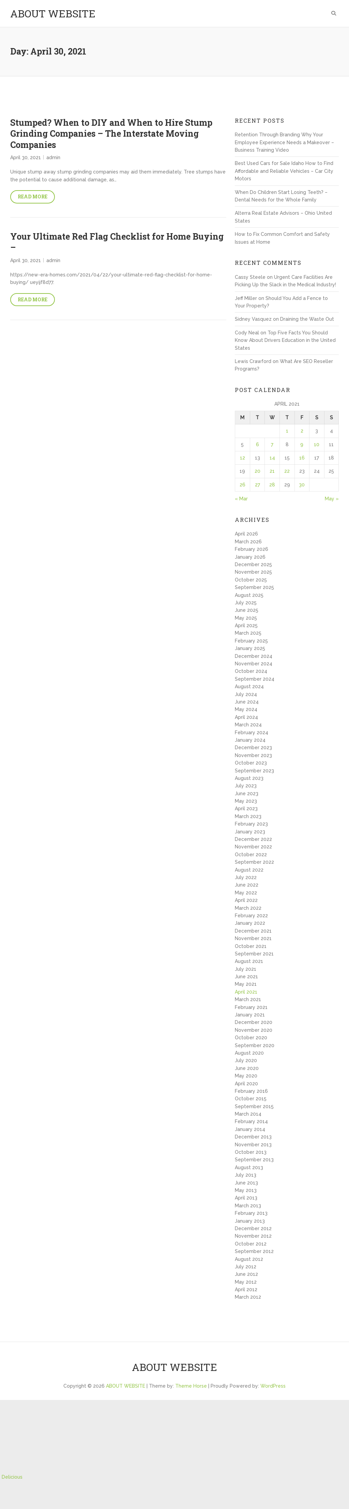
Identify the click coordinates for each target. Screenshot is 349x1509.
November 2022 (253, 846)
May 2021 (246, 984)
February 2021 (251, 1007)
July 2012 (245, 1266)
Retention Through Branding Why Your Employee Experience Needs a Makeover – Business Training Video (284, 142)
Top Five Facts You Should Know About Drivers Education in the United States (285, 340)
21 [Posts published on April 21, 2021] (272, 471)
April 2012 (246, 1289)
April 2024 (246, 717)
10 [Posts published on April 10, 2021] (316, 444)
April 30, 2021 (25, 157)
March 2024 (248, 724)
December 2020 (253, 1022)
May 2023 (246, 801)
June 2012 (246, 1274)
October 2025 (251, 580)
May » (332, 498)
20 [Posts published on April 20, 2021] (257, 471)
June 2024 (247, 702)
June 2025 (246, 610)
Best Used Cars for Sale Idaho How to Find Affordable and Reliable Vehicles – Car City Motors (284, 171)
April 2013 (246, 1198)
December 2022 (253, 839)
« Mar (241, 498)
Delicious (12, 1477)
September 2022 (254, 862)
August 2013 (249, 1167)
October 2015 (251, 1098)
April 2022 (246, 900)
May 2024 (246, 709)
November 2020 (253, 1030)
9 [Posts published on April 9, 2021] (301, 444)
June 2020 (247, 1068)
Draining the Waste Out (307, 319)
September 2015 (254, 1106)
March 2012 (248, 1297)
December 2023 (253, 747)
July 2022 (246, 877)
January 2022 (250, 923)
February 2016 (251, 1091)
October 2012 (251, 1244)
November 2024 (253, 663)
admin (53, 157)
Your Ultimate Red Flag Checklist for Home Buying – (117, 242)
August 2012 (249, 1259)
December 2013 (253, 1137)
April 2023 (246, 808)
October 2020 (251, 1037)
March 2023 (248, 816)
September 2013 (254, 1159)
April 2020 (246, 1083)
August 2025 (249, 595)
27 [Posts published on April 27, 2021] (257, 484)
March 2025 (248, 633)
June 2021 (246, 976)
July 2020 (246, 1060)
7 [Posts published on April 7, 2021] (272, 444)
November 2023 (253, 755)
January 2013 (250, 1221)
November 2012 (253, 1236)
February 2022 (251, 915)
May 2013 (246, 1190)
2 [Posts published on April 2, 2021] (302, 431)
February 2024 (251, 732)
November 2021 (253, 938)
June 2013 (246, 1183)
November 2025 (253, 572)
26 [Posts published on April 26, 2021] (242, 484)
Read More (32, 196)
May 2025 (246, 618)
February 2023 (251, 824)
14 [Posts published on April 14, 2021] (272, 458)
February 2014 (251, 1121)
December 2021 (253, 931)
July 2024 (246, 694)
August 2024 (249, 686)
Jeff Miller (246, 298)
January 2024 (250, 740)
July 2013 (245, 1175)
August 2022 (249, 870)
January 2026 (250, 557)
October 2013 (251, 1152)
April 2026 (246, 534)
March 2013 (248, 1205)
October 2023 (251, 763)
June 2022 (246, 885)
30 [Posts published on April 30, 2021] (302, 484)
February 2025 (251, 641)
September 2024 (254, 679)
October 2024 (251, 671)
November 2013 (253, 1144)
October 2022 (251, 854)
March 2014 (248, 1114)
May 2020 (246, 1075)
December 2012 (253, 1228)
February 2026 (251, 549)
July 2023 (246, 785)
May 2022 (246, 892)
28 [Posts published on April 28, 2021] (272, 484)
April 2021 (246, 992)
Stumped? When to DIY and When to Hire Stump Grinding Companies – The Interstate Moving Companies (111, 133)
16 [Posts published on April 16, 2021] (302, 458)
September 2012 (254, 1251)
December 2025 (253, 564)
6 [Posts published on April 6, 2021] (257, 444)
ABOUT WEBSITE (52, 13)
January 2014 (250, 1129)
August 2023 (249, 778)
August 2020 (249, 1053)
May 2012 (246, 1282)
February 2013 (251, 1213)
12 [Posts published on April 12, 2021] (242, 458)
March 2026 (248, 541)
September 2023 (254, 770)
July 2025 (246, 602)
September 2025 (254, 587)
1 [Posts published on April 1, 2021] (287, 431)
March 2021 (248, 999)
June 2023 (246, 793)
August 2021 (249, 961)
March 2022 (248, 908)
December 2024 (253, 656)
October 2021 (251, 946)
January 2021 (250, 1014)
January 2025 (250, 648)
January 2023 (250, 831)
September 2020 (254, 1045)
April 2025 (246, 625)
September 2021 (254, 953)
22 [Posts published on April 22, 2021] (287, 471)
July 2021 (245, 969)
